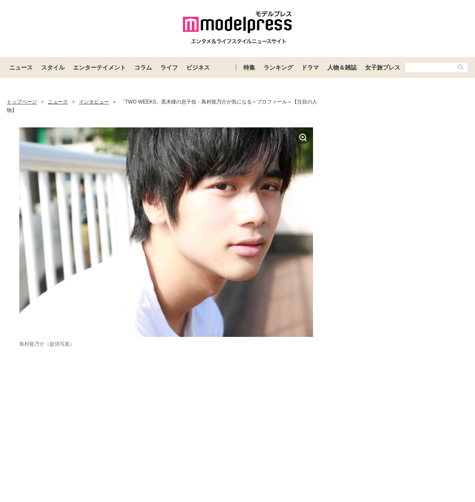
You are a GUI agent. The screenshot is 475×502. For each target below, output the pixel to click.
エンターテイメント (99, 67)
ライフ (169, 67)
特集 (249, 67)
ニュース (21, 67)
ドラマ (310, 67)
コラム (143, 67)
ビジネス (198, 67)
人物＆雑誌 (342, 67)
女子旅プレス (382, 67)
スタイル (53, 67)
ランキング (278, 67)
